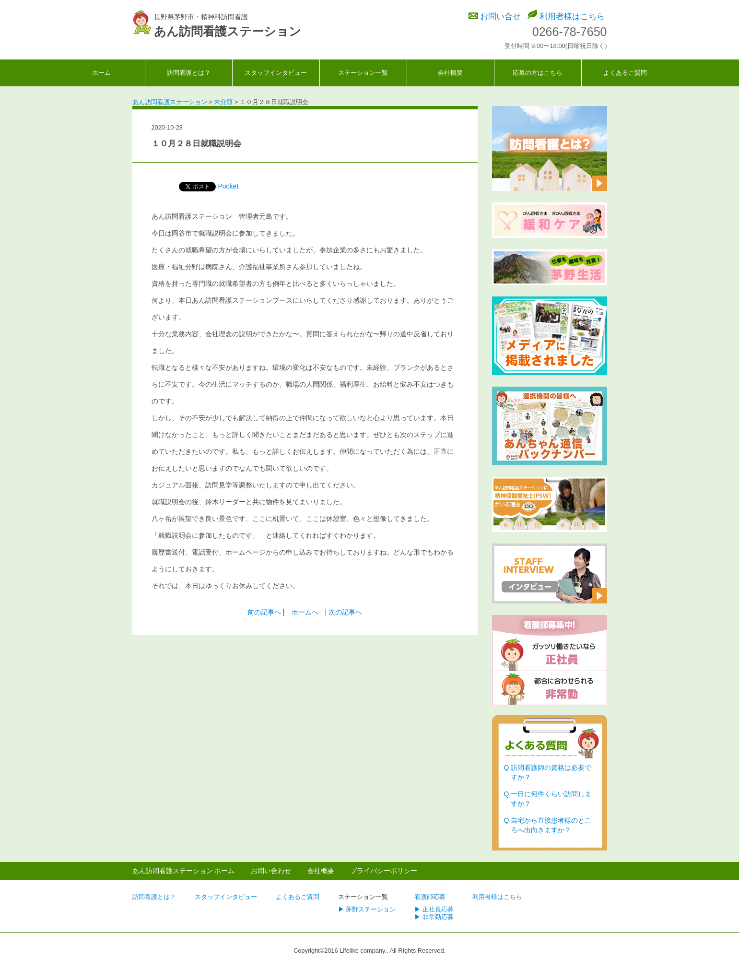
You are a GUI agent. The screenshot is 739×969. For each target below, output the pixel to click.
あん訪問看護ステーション (227, 31)
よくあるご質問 (625, 72)
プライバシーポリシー (383, 870)
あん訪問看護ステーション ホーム (183, 870)
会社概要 (450, 72)
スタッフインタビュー (276, 72)
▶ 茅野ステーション (367, 909)
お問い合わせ (271, 870)
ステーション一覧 (363, 72)
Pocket (228, 186)
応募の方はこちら (538, 72)
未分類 (196, 127)
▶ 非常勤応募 (434, 917)
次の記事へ (345, 612)
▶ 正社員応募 (434, 909)
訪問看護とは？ (189, 72)
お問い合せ (500, 16)
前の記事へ (264, 612)
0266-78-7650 (569, 31)
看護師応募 (430, 896)
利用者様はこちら (572, 16)
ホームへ (305, 612)
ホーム (101, 72)
